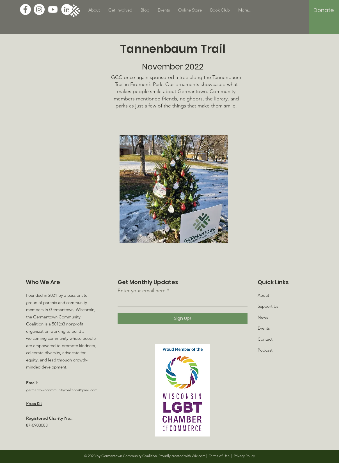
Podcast (265, 350)
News (263, 317)
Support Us (268, 306)
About (263, 295)
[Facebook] (25, 9)
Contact (265, 339)
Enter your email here (142, 290)
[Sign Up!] (183, 318)
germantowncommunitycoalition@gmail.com (61, 390)
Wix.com (198, 456)
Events (264, 328)
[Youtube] (52, 9)
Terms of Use (219, 456)
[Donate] (324, 10)
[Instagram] (39, 9)
